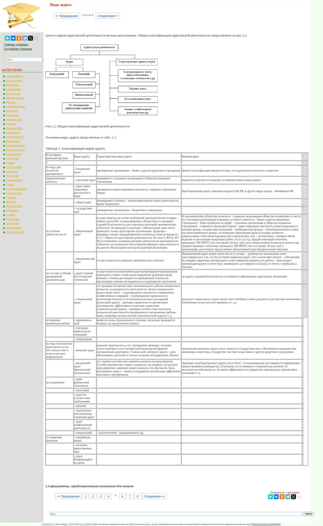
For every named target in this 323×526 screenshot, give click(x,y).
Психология (14, 167)
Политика (12, 158)
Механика (13, 141)
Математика (14, 128)
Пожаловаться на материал (266, 524)
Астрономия (14, 80)
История (12, 111)
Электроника (15, 232)
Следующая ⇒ (107, 16)
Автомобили (14, 76)
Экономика (13, 227)
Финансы (12, 210)
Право (10, 162)
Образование (15, 145)
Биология (12, 85)
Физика (11, 201)
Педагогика (13, 154)
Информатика (15, 106)
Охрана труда (15, 149)
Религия (11, 171)
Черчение (12, 219)
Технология (14, 193)
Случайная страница (18, 48)
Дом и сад (13, 93)
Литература (14, 119)
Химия (10, 214)
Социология (14, 180)
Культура (12, 115)
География (13, 89)
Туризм (11, 197)
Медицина (13, 132)
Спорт (10, 184)
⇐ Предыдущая (67, 16)
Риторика (12, 175)
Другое (10, 102)
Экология (12, 223)
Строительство (16, 188)
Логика (10, 124)
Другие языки (15, 98)
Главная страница (16, 44)
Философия (14, 206)
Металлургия (15, 137)
